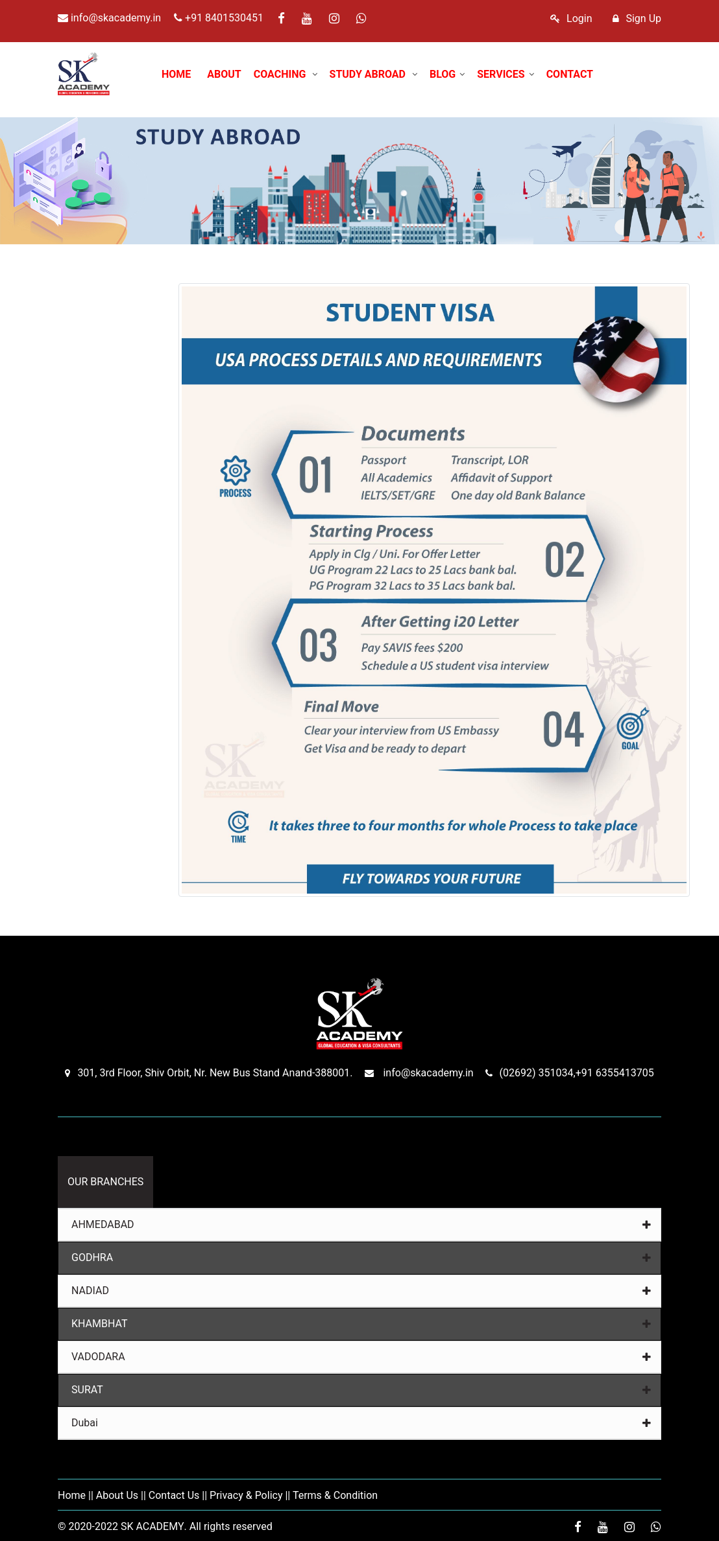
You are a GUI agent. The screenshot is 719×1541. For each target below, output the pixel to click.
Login (571, 18)
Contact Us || (178, 1495)
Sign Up (637, 18)
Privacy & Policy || (250, 1495)
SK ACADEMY (152, 1526)
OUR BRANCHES (105, 1182)
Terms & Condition (335, 1495)
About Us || (121, 1495)
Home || (75, 1495)
